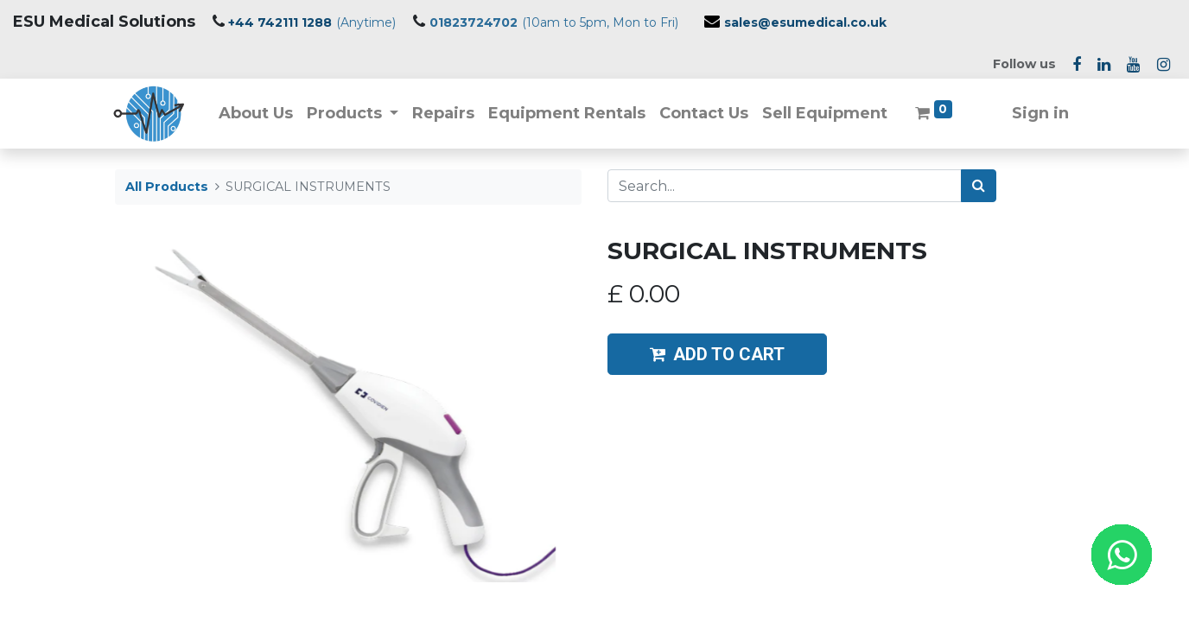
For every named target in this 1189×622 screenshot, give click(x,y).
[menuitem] (257, 113)
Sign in (1038, 113)
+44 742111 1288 (280, 22)
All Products (166, 186)
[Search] (978, 185)
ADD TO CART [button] (717, 354)
